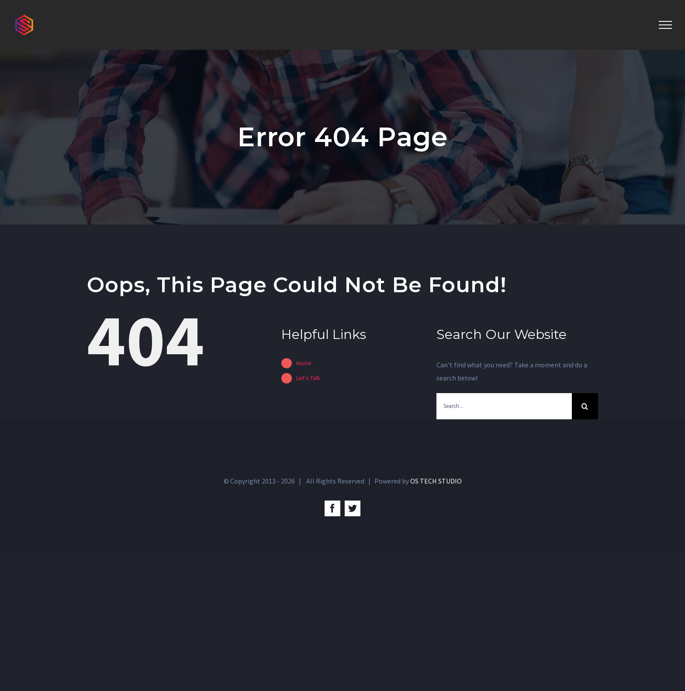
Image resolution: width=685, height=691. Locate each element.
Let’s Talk (308, 378)
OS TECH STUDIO (436, 481)
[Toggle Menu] (665, 25)
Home (303, 363)
